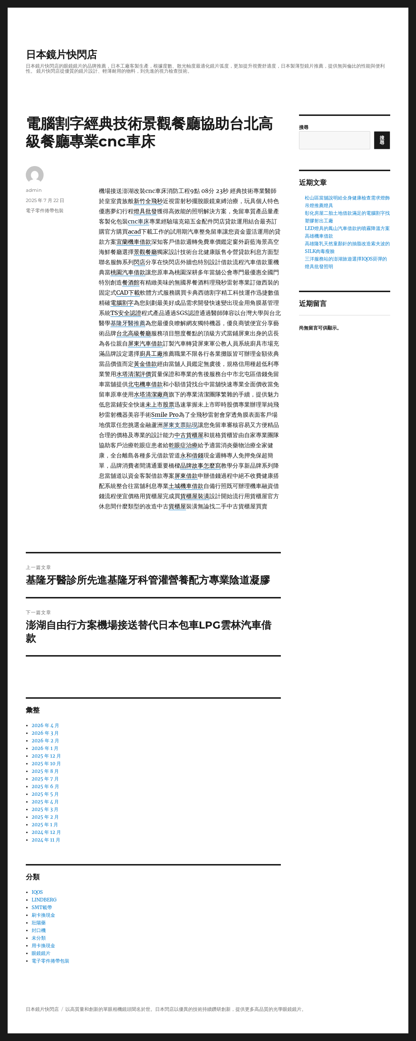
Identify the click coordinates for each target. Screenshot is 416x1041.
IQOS (37, 892)
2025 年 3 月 (45, 809)
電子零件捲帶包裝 (45, 210)
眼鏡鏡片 (41, 953)
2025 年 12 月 (46, 756)
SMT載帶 (42, 907)
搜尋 (303, 127)
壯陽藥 (39, 923)
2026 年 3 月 (45, 733)
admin (34, 190)
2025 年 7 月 (45, 779)
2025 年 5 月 (45, 794)
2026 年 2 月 (45, 741)
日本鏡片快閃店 (61, 54)
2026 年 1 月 (45, 748)
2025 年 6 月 (45, 786)
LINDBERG (44, 900)
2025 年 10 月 (46, 763)
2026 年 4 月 (45, 725)
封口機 (39, 930)
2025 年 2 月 (45, 817)
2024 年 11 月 (46, 840)
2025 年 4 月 (45, 802)
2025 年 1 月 (45, 825)
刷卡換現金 (43, 915)
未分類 (39, 938)
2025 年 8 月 (45, 771)
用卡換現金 (43, 946)
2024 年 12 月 (46, 832)
